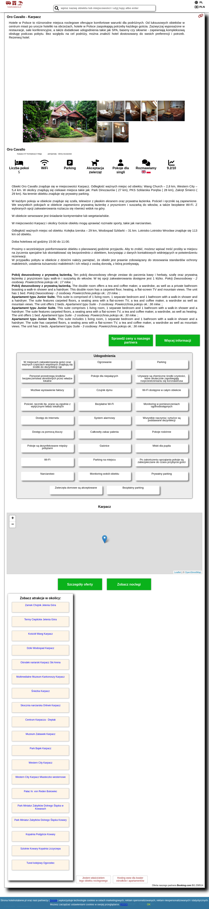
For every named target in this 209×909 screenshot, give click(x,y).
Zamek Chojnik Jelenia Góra (40, 605)
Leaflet (177, 572)
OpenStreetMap (193, 572)
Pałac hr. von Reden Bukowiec (40, 791)
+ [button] (12, 518)
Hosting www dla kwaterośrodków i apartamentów (130, 879)
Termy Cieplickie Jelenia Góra (40, 619)
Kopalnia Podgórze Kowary (40, 834)
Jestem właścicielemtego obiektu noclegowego (93, 879)
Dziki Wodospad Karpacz (40, 648)
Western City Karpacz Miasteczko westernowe (40, 777)
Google (54, 900)
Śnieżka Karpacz (40, 691)
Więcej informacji (177, 340)
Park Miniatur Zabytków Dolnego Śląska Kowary (40, 820)
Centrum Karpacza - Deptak (40, 719)
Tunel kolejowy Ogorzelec (40, 863)
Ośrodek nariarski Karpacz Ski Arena (40, 662)
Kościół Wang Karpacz (40, 633)
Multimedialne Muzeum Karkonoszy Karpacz (40, 676)
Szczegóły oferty (80, 584)
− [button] (12, 525)
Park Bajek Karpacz (40, 748)
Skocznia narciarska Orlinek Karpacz (40, 705)
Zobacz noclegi (129, 584)
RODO (124, 904)
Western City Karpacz (40, 762)
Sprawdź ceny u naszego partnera (130, 340)
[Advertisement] (104, 70)
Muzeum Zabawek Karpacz (40, 734)
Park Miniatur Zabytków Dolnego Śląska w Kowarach (40, 807)
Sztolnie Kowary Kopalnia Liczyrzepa (40, 848)
